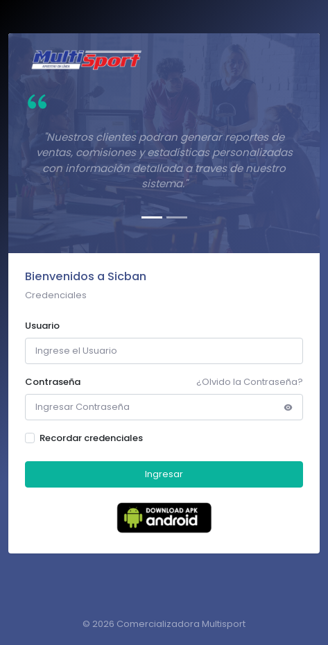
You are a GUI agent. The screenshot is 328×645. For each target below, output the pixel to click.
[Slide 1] (151, 217)
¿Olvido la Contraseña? (249, 381)
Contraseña (52, 381)
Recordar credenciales (91, 438)
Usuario (42, 325)
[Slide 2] (176, 217)
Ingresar (164, 474)
